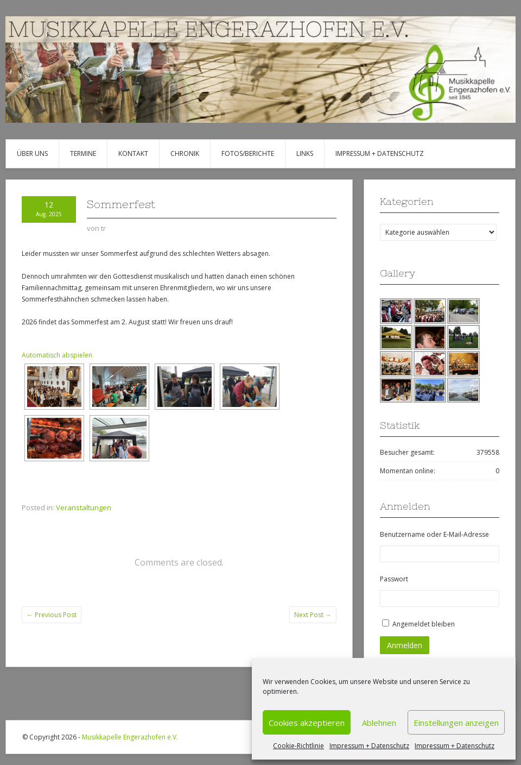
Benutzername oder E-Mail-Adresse (434, 534)
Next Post (313, 614)
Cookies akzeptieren (307, 722)
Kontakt (133, 153)
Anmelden (404, 645)
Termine (83, 153)
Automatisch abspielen (57, 355)
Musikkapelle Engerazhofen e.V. (130, 737)
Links (304, 153)
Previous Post (52, 614)
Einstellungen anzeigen (456, 722)
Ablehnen (379, 722)
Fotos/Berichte (247, 153)
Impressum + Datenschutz (369, 745)
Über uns (32, 153)
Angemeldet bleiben (423, 624)
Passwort (394, 579)
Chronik (184, 153)
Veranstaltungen (83, 507)
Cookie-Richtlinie (298, 745)
